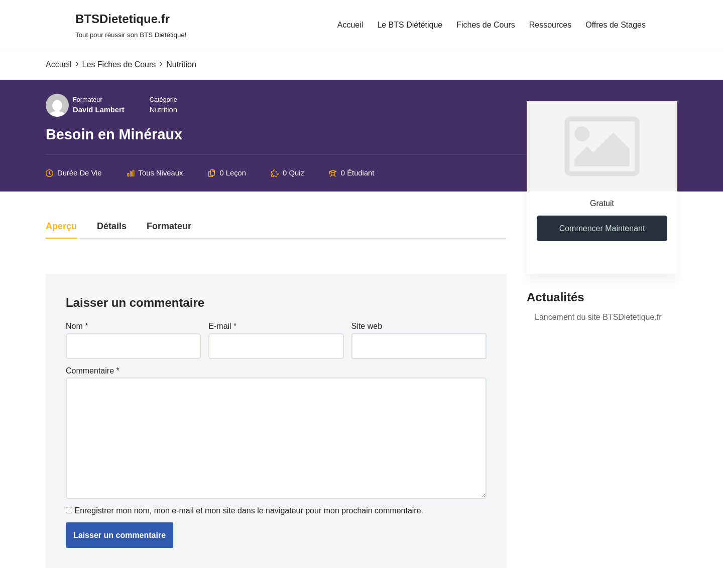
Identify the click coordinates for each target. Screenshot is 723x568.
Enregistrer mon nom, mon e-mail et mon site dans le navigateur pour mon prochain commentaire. (248, 510)
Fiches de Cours (485, 25)
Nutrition (163, 110)
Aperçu (61, 226)
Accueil (350, 25)
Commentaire (92, 370)
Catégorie (163, 99)
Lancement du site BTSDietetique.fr (598, 317)
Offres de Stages (615, 25)
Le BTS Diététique (409, 25)
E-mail (222, 326)
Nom (77, 326)
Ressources (550, 25)
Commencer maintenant (602, 228)
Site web (366, 326)
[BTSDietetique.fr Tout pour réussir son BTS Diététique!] (131, 25)
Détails (112, 226)
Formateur (87, 99)
